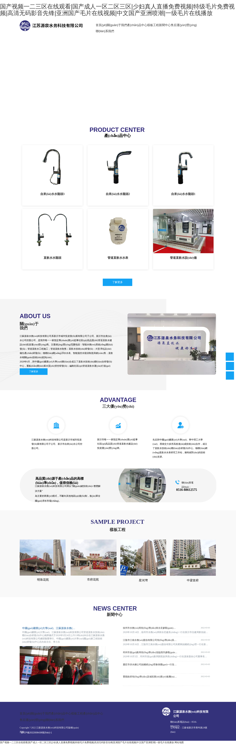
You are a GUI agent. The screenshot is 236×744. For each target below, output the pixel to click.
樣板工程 (153, 25)
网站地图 (179, 742)
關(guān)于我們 (117, 25)
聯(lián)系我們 (105, 31)
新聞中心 (165, 25)
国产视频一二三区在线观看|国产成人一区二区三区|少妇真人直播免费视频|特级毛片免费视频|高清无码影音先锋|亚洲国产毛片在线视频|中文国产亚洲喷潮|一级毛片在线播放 (87, 742)
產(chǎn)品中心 (137, 25)
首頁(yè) (101, 25)
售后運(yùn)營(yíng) (184, 25)
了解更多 (117, 282)
